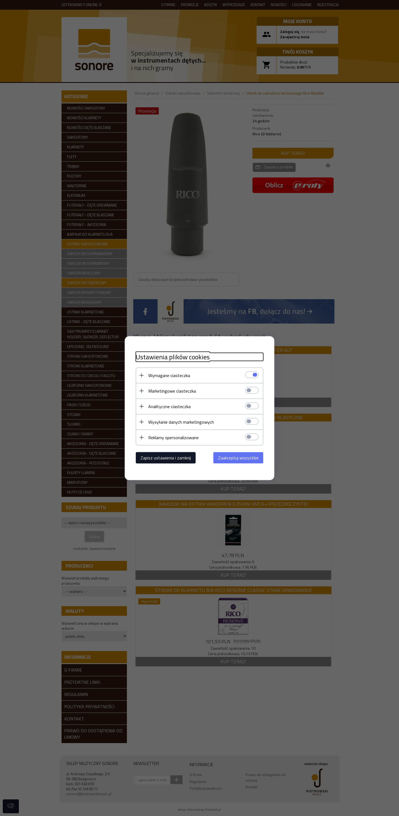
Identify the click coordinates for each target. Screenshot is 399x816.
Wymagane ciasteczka (169, 375)
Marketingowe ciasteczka (172, 390)
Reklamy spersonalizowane (173, 437)
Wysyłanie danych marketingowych (181, 421)
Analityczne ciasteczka (169, 406)
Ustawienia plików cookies (173, 357)
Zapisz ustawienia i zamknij (165, 457)
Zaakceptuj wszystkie (238, 457)
